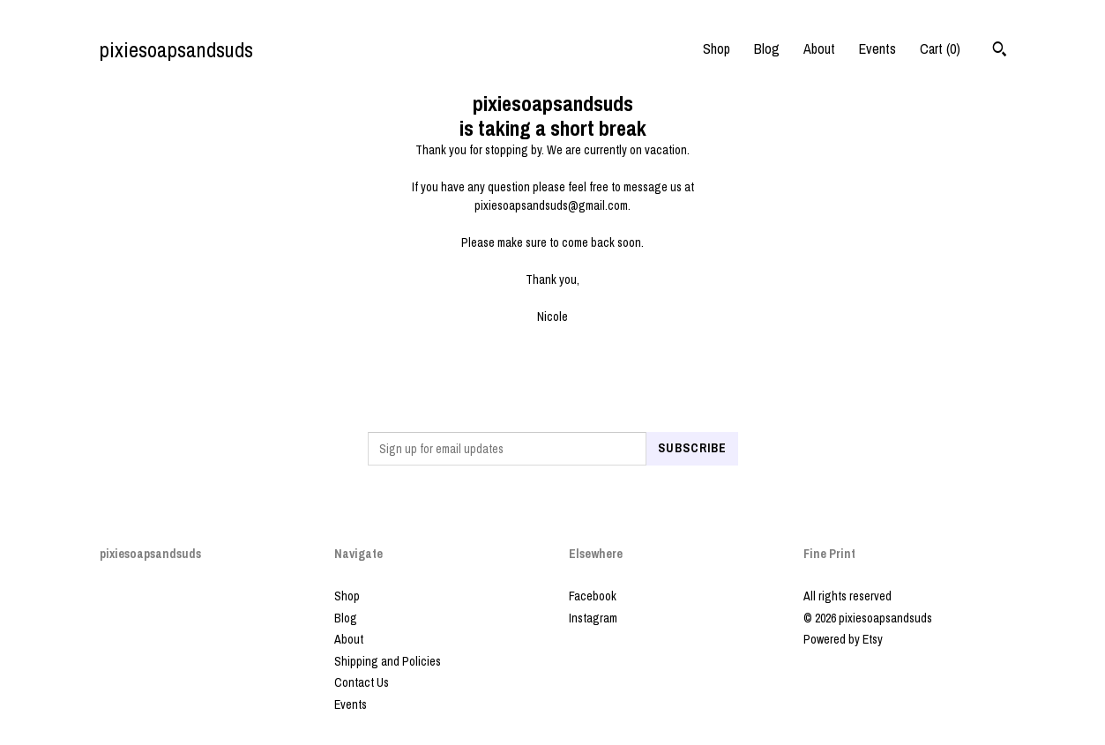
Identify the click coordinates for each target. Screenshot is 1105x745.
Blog (767, 48)
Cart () (940, 48)
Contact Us (361, 682)
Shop (716, 48)
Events (877, 48)
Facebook (592, 596)
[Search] (999, 51)
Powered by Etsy (843, 639)
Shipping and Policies (387, 661)
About (819, 48)
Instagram (593, 618)
